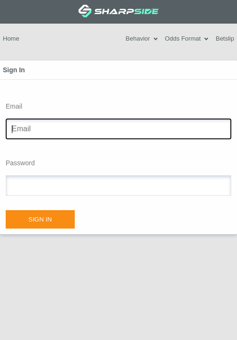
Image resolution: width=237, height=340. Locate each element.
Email (14, 106)
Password (20, 163)
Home (11, 38)
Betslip (225, 38)
